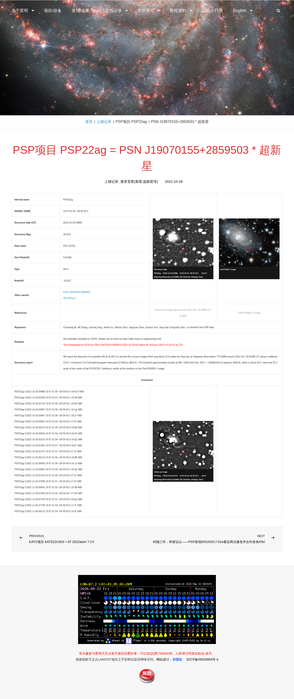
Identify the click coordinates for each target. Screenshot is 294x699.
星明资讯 (149, 10)
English (243, 10)
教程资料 (181, 10)
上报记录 (117, 10)
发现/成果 (84, 10)
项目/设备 (53, 10)
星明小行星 (212, 10)
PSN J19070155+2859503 (76, 292)
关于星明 (23, 10)
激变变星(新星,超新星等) (139, 181)
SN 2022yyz (69, 298)
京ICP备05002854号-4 (202, 659)
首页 (89, 122)
